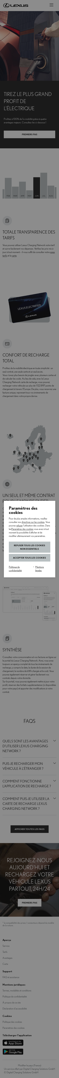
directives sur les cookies (33, 522)
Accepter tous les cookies (29, 557)
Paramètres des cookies (22, 529)
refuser (19, 525)
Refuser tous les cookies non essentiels (29, 547)
